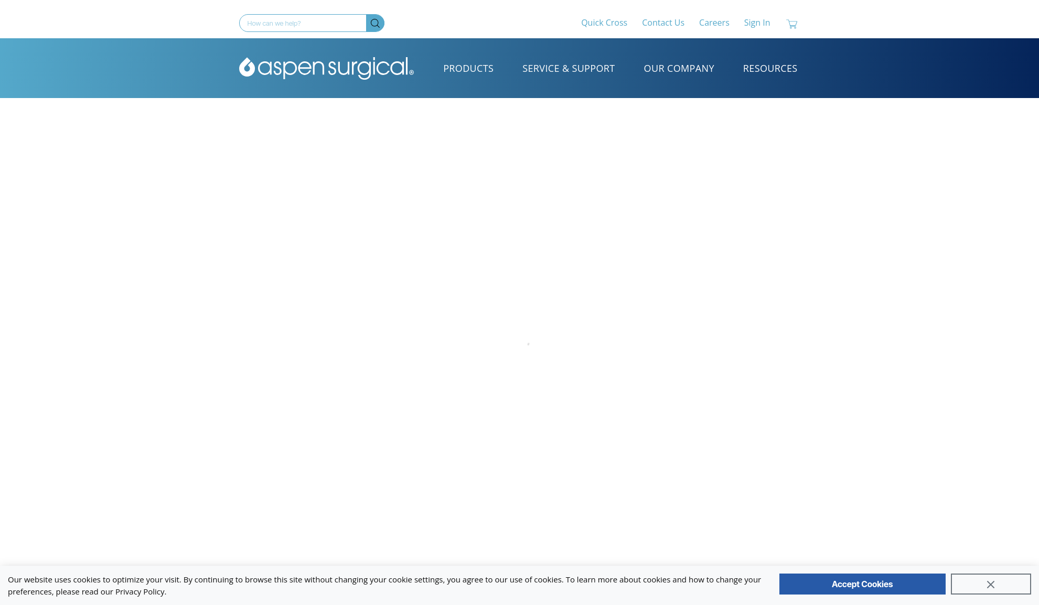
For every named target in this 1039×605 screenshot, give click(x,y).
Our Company (679, 68)
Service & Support (568, 68)
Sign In (757, 22)
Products (468, 68)
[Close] (991, 584)
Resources (770, 68)
